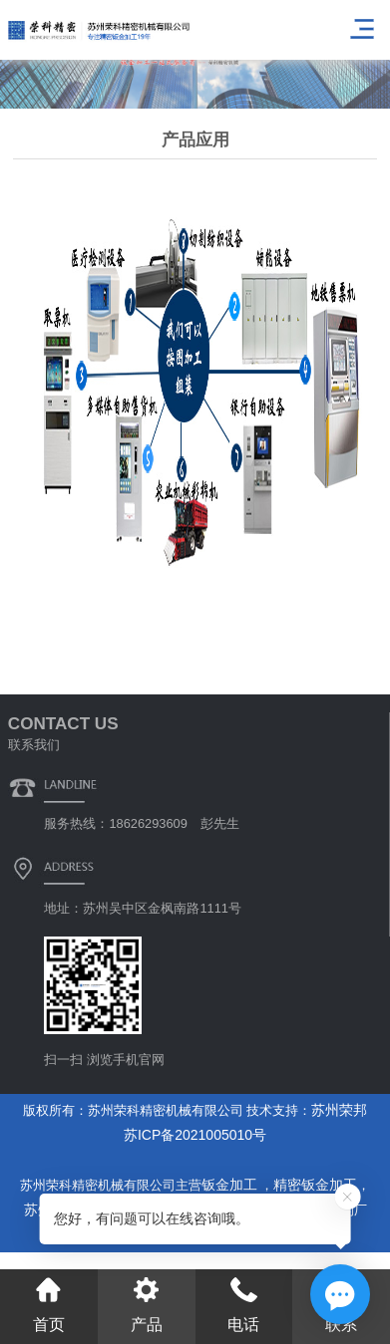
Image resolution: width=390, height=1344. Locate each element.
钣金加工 (231, 1185)
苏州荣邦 (339, 1110)
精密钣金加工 (315, 1185)
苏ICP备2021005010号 (195, 1135)
